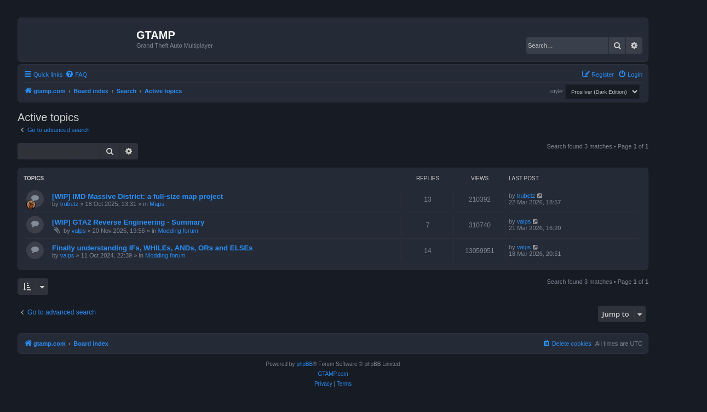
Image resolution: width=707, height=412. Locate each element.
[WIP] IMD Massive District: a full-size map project (137, 196)
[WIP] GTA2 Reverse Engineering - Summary (128, 222)
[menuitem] (76, 74)
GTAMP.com (333, 374)
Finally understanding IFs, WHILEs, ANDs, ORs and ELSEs (152, 248)
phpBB (304, 364)
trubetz (69, 204)
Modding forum (178, 230)
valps (79, 230)
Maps (157, 204)
